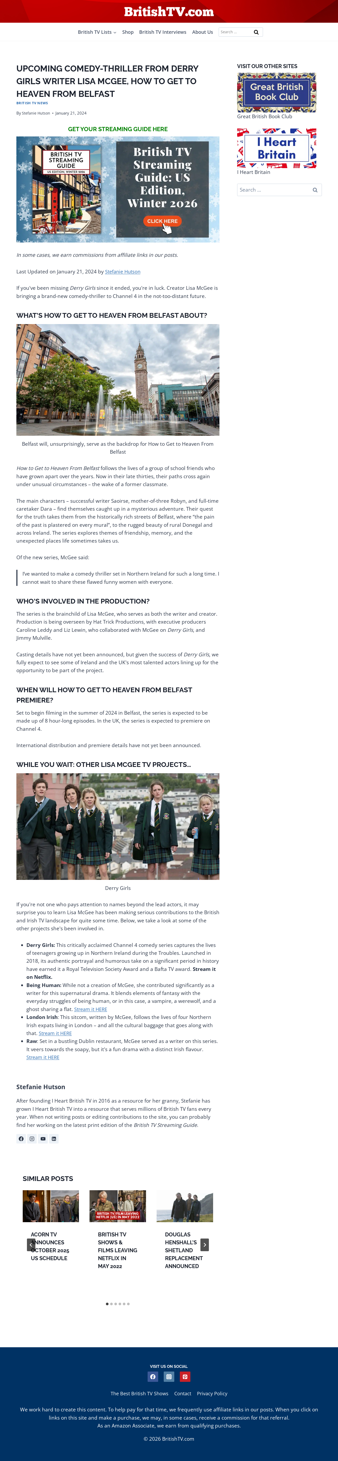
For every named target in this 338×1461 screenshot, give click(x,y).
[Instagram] (168, 1376)
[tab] (107, 1304)
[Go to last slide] (31, 1245)
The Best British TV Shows (138, 1393)
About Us (202, 32)
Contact (183, 1393)
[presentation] (51, 1206)
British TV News (32, 103)
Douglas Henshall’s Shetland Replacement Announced (184, 1251)
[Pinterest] (185, 1376)
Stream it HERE (92, 1009)
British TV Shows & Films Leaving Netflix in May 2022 (117, 1251)
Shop (128, 32)
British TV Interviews (162, 32)
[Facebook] (152, 1376)
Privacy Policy (214, 1393)
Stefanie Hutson (36, 113)
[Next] (204, 1245)
